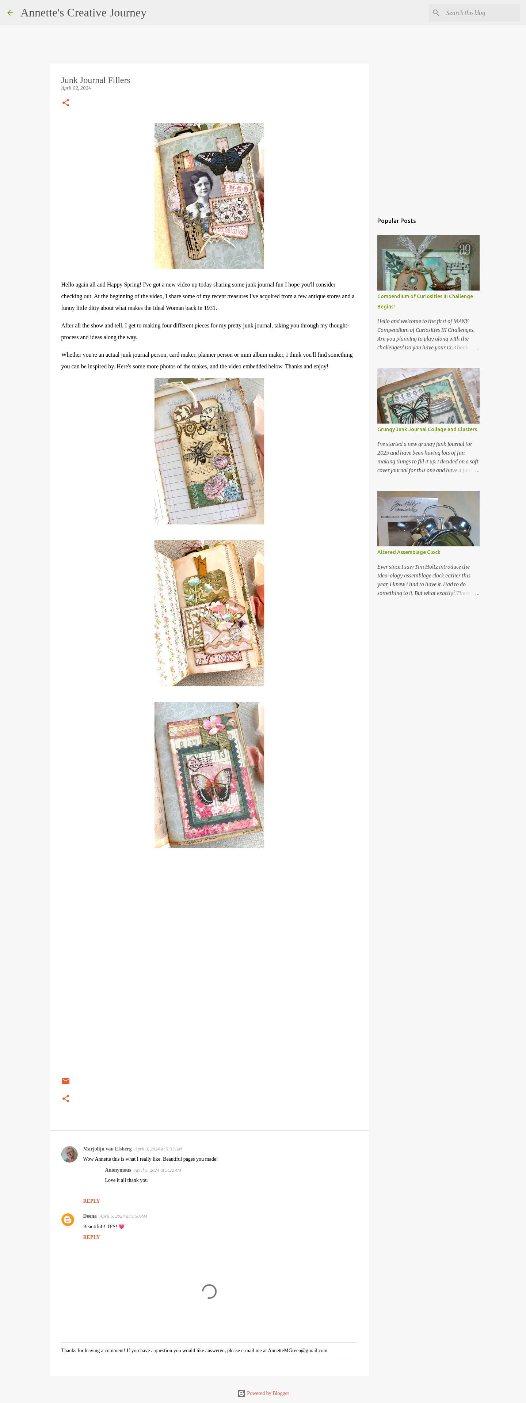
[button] (65, 103)
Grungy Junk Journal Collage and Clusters (427, 429)
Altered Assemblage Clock (409, 552)
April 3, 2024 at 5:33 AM (158, 1149)
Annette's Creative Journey (83, 12)
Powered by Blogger (263, 1393)
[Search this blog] (481, 13)
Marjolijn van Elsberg (107, 1149)
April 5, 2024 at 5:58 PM (123, 1216)
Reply (91, 1201)
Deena (90, 1216)
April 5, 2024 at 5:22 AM (158, 1170)
